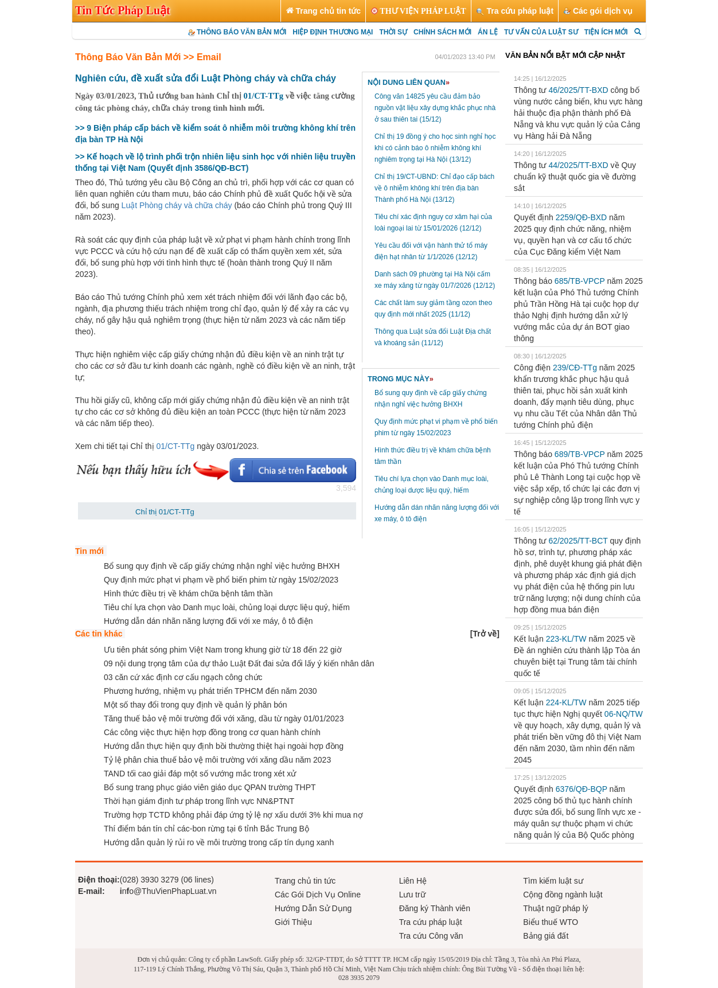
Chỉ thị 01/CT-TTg (164, 511)
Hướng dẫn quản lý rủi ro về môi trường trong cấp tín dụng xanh (219, 842)
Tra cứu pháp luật (430, 922)
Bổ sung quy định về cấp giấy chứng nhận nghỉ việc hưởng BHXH (222, 566)
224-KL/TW (566, 702)
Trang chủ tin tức (305, 880)
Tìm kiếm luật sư (553, 880)
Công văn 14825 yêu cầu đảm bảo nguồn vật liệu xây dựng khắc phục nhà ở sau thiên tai (434, 107)
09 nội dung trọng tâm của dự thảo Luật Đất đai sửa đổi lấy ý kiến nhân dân (239, 663)
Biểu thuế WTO (550, 922)
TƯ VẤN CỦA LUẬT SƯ (541, 32)
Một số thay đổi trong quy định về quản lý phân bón (195, 704)
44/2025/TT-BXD (578, 165)
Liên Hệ (413, 880)
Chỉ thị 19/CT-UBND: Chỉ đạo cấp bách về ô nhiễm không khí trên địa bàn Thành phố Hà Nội (434, 188)
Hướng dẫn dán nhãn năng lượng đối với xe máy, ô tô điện (208, 621)
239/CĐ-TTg (575, 367)
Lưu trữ (412, 894)
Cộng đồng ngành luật (562, 894)
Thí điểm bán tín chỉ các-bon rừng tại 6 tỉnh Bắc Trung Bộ (206, 828)
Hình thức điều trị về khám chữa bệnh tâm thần (188, 593)
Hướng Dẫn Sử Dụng (313, 908)
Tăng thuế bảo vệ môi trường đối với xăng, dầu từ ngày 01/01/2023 (224, 718)
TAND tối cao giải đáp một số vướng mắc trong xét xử (200, 773)
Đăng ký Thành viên (434, 908)
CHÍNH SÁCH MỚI (442, 32)
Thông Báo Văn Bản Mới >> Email (148, 57)
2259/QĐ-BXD (581, 217)
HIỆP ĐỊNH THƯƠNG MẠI (332, 32)
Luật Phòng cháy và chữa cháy (177, 205)
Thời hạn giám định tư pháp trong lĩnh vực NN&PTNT (199, 801)
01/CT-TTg (264, 95)
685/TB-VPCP (580, 281)
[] (485, 633)
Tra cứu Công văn (431, 935)
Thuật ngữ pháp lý (555, 908)
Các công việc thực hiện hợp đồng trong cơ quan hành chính (212, 732)
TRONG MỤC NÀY (401, 379)
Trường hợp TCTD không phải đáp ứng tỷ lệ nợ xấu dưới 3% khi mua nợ (233, 814)
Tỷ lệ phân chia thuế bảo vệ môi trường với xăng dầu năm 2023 (217, 759)
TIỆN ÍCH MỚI (606, 32)
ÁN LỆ (488, 32)
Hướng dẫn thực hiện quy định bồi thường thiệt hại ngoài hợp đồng (224, 746)
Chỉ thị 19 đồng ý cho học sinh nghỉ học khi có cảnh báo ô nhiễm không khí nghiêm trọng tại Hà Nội (434, 147)
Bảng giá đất (545, 935)
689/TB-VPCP (580, 454)
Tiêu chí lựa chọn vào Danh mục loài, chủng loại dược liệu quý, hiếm (227, 607)
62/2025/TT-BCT (577, 540)
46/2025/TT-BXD (578, 90)
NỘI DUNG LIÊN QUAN (409, 83)
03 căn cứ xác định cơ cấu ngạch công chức (183, 677)
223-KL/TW (566, 638)
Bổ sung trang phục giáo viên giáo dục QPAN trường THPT (210, 787)
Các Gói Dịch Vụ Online (318, 894)
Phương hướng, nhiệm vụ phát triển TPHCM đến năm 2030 (210, 691)
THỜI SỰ (393, 32)
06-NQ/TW (623, 713)
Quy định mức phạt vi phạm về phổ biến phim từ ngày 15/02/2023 (221, 579)
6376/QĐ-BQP (581, 789)
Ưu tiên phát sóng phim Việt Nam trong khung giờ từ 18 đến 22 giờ (223, 649)
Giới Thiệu (293, 922)
